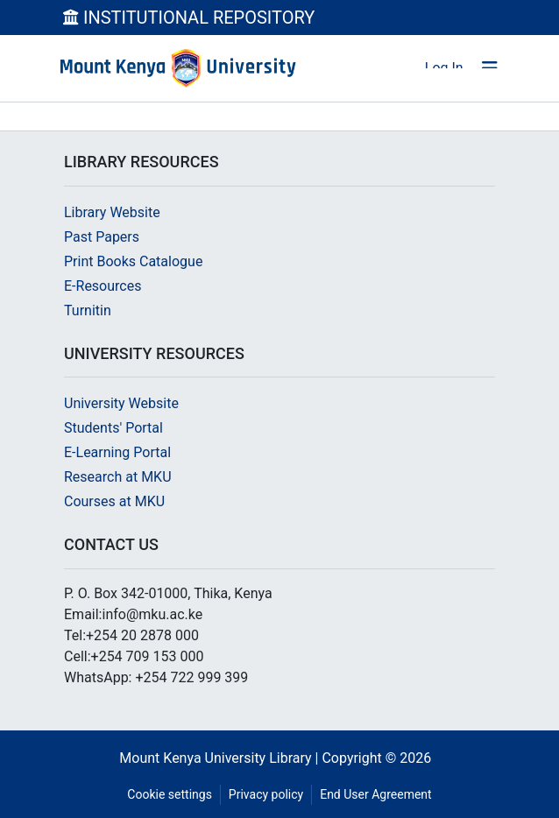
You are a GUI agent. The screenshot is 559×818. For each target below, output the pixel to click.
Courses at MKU (114, 501)
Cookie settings (169, 794)
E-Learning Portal (117, 452)
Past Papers (101, 237)
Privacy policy (266, 794)
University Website (121, 403)
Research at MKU (118, 477)
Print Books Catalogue (133, 261)
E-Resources (102, 286)
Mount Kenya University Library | (220, 758)
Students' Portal (113, 428)
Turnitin (87, 310)
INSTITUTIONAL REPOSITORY (189, 17)
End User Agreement (375, 794)
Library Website (112, 212)
